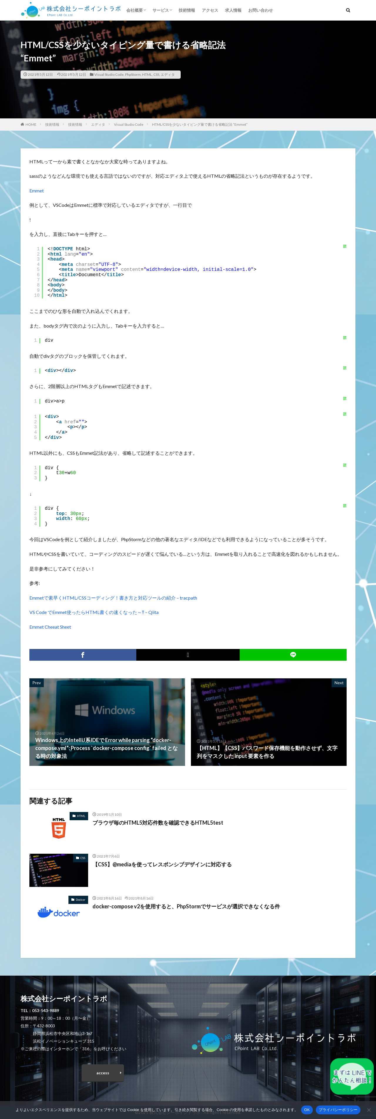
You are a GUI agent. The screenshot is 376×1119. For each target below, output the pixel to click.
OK (307, 1110)
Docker (80, 899)
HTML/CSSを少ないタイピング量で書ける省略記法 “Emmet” (200, 124)
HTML (147, 74)
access (102, 1072)
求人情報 (233, 10)
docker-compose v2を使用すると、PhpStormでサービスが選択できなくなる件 (186, 906)
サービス (160, 10)
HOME (31, 124)
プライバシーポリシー (338, 1110)
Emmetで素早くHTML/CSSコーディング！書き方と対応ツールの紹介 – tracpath (113, 597)
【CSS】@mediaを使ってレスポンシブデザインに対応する (162, 864)
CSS (156, 74)
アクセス (210, 10)
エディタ (168, 74)
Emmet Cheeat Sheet (50, 627)
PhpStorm (133, 74)
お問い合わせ (260, 10)
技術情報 (187, 10)
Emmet (36, 190)
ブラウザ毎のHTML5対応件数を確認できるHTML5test (158, 822)
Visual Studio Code (109, 74)
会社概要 (134, 10)
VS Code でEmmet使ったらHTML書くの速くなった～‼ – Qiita (94, 612)
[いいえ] (369, 1110)
